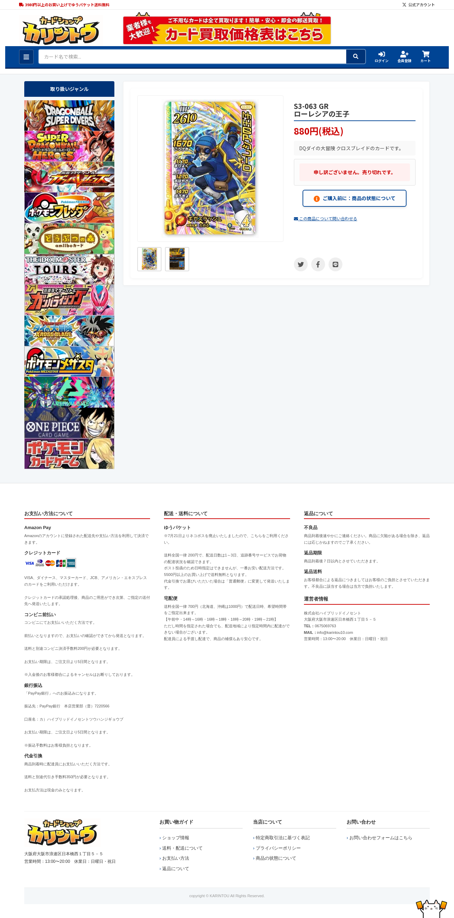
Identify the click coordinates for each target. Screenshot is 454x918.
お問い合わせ (361, 822)
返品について (175, 868)
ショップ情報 (175, 837)
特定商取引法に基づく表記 (283, 837)
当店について (267, 822)
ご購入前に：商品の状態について (354, 198)
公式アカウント (418, 4)
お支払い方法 (175, 858)
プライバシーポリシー (278, 848)
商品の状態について (276, 858)
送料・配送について (182, 848)
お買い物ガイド (176, 822)
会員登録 (404, 57)
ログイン (381, 57)
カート (425, 57)
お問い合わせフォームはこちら (380, 837)
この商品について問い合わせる (325, 218)
